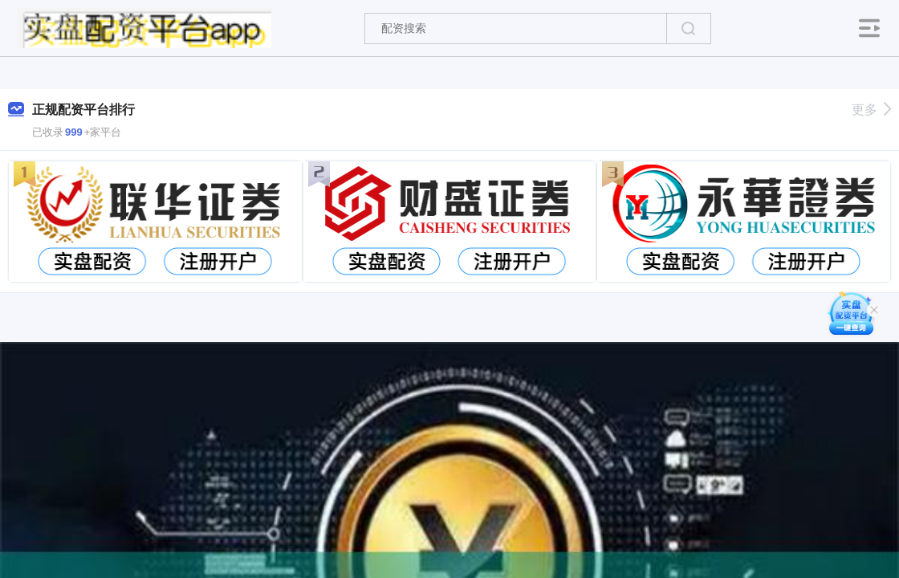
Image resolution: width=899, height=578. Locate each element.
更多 (871, 109)
